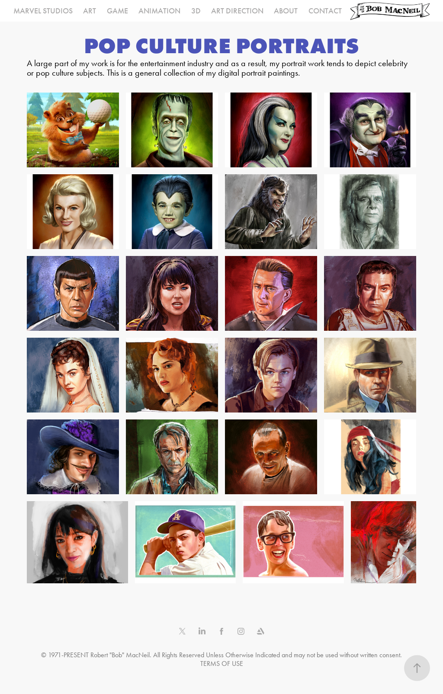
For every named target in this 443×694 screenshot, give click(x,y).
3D (196, 11)
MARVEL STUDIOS (43, 11)
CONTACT (325, 11)
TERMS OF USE (221, 663)
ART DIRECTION (237, 11)
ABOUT (286, 11)
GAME (117, 11)
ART (89, 11)
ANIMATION (159, 11)
